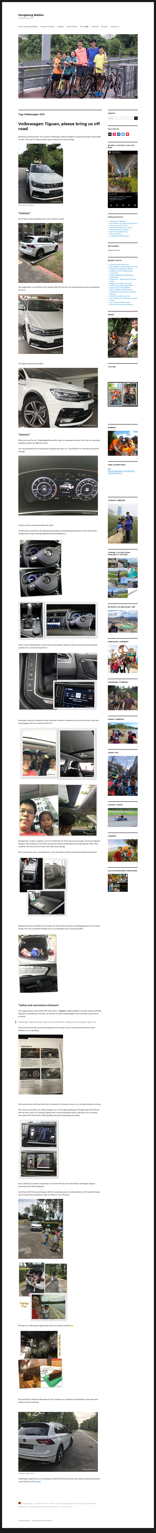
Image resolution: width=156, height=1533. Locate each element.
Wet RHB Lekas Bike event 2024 (119, 296)
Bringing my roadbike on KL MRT (120, 283)
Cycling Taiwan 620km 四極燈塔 (119, 287)
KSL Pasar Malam (115, 234)
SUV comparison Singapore (64, 1503)
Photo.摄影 (84, 27)
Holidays (60, 27)
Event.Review (72, 27)
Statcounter (4, 1532)
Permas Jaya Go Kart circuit (118, 225)
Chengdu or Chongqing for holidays (121, 269)
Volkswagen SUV (23, 1506)
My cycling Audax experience (119, 264)
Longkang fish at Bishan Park (119, 236)
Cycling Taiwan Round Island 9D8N (121, 285)
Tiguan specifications (89, 1503)
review (51, 1503)
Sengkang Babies (31, 15)
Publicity (94, 27)
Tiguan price (78, 1503)
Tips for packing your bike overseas (121, 290)
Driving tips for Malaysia (117, 221)
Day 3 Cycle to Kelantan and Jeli (119, 302)
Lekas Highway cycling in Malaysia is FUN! (123, 267)
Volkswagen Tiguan (36, 1506)
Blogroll (104, 27)
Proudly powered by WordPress (42, 1521)
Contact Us (114, 27)
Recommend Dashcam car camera (120, 227)
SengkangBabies (27, 1503)
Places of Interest (47, 27)
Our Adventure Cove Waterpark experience (123, 223)
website (38, 1482)
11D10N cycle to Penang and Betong (121, 304)
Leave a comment (67, 1506)
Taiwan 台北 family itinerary (118, 232)
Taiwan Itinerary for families (119, 229)
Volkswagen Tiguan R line (51, 1506)
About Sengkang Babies (28, 27)
